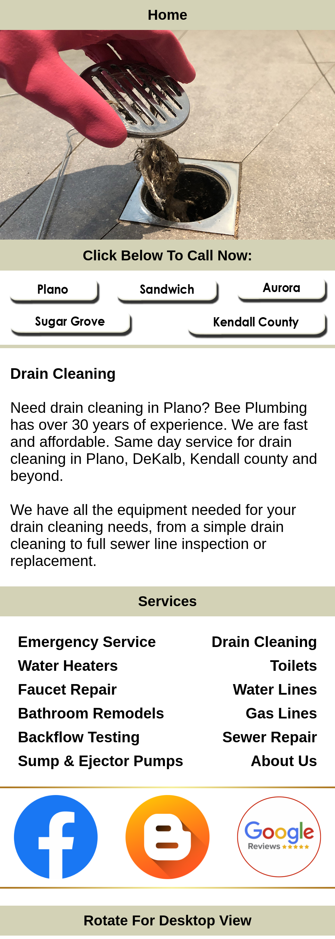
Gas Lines (281, 713)
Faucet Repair (67, 689)
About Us (284, 760)
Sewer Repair (269, 737)
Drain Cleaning (264, 641)
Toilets (293, 665)
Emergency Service (87, 641)
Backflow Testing (79, 737)
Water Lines (275, 689)
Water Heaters (68, 665)
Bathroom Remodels (91, 713)
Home (167, 15)
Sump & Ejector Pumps (101, 760)
